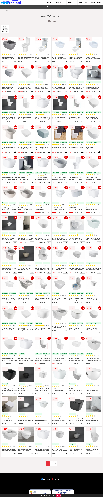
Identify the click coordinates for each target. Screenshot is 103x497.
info (15, 61)
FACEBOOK (46, 479)
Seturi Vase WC (60, 3)
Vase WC (48, 3)
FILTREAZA (51, 7)
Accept (58, 495)
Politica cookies (67, 485)
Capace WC (72, 3)
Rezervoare (83, 3)
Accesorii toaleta (95, 3)
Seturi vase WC (5, 29)
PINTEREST (56, 479)
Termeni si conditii (36, 485)
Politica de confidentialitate (52, 485)
